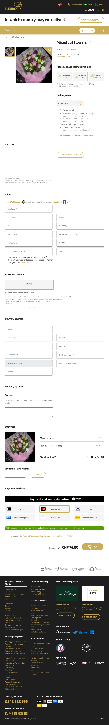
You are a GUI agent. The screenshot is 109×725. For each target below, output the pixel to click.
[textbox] (28, 209)
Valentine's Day (10, 661)
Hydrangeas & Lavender (13, 618)
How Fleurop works (37, 611)
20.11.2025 (62, 536)
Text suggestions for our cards (16, 642)
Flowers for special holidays (15, 659)
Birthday (8, 647)
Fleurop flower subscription (40, 606)
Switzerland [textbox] (12, 243)
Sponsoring (35, 668)
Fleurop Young (36, 592)
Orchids (7, 611)
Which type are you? (38, 590)
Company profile (37, 649)
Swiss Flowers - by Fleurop (14, 595)
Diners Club (50, 517)
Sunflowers (9, 604)
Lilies (6, 602)
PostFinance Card (86, 517)
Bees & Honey (10, 671)
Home (7, 37)
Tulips (7, 606)
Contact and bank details (40, 673)
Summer (8, 678)
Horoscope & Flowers (12, 649)
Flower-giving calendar (13, 652)
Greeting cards (36, 618)
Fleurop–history (36, 651)
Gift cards (34, 620)
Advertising (35, 666)
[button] (10, 30)
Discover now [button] (65, 616)
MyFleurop (34, 609)
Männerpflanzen (11, 616)
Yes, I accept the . (42, 537)
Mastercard (50, 509)
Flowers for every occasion (14, 644)
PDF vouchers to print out (40, 623)
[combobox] (28, 209)
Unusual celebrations (12, 673)
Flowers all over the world (40, 616)
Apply (36, 475)
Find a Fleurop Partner (39, 632)
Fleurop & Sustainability (39, 654)
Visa (83, 509)
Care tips (8, 623)
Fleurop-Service (36, 630)
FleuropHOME (36, 587)
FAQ (32, 613)
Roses (7, 599)
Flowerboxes (9, 592)
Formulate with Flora (72, 155)
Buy (96, 547)
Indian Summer (10, 680)
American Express (17, 517)
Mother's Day (9, 666)
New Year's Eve (10, 685)
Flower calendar (10, 590)
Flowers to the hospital (13, 687)
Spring (7, 675)
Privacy (33, 647)
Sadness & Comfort (12, 690)
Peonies (8, 609)
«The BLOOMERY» (37, 663)
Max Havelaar (10, 628)
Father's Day (9, 668)
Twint (15, 509)
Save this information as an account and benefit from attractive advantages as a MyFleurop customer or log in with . (30, 260)
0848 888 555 (16, 702)
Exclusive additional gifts (14, 630)
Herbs (7, 614)
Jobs (32, 670)
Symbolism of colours (13, 625)
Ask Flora (88, 30)
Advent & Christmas (12, 682)
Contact (33, 675)
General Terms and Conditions (41, 644)
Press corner (35, 656)
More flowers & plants (13, 621)
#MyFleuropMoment (38, 594)
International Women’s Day (15, 663)
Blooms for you (10, 597)
